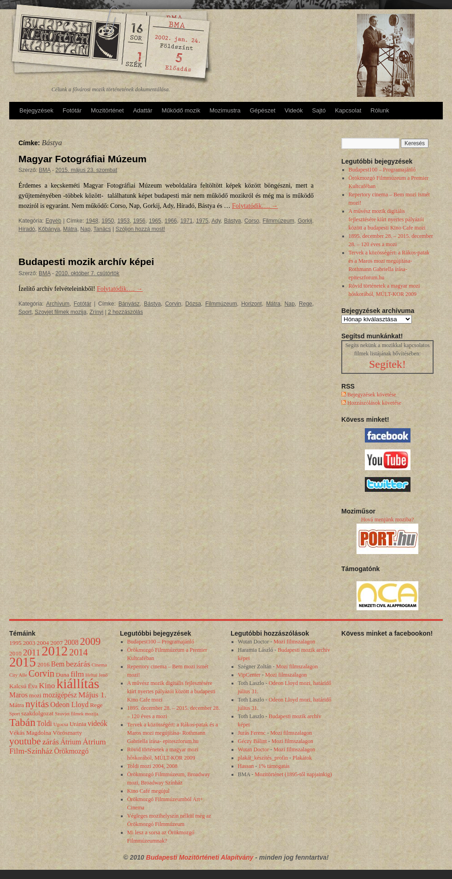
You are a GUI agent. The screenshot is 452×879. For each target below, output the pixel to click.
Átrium (70, 742)
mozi (35, 695)
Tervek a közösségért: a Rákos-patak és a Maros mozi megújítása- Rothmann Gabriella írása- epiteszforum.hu (172, 732)
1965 (155, 221)
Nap (85, 229)
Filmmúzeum (278, 221)
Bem (58, 664)
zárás (50, 741)
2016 (43, 664)
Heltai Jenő (96, 675)
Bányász (129, 304)
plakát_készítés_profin (263, 758)
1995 (15, 642)
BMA (44, 170)
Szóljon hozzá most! (140, 229)
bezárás (78, 663)
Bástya (232, 221)
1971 (186, 221)
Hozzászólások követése (373, 403)
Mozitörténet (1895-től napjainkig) (293, 774)
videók (97, 723)
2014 (78, 652)
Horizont (251, 304)
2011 (31, 652)
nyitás (37, 703)
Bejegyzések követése (371, 394)
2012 (55, 651)
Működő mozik (180, 110)
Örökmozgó (71, 751)
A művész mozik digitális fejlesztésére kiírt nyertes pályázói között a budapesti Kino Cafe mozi (387, 219)
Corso (251, 221)
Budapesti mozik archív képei (86, 261)
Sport (25, 312)
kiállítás (77, 683)
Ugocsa (61, 724)
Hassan (246, 766)
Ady (216, 221)
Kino (47, 685)
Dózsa (193, 304)
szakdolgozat (37, 713)
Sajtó (319, 110)
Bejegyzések (36, 110)
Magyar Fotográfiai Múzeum (82, 158)
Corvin (173, 304)
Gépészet (262, 110)
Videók (294, 110)
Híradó (26, 229)
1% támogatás (274, 766)
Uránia (78, 723)
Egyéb (53, 221)
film (77, 673)
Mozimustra (224, 110)
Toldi (44, 723)
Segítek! (387, 364)
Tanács (102, 229)
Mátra (70, 229)
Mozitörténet (107, 110)
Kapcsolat (348, 110)
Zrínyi (96, 312)
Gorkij (304, 221)
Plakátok (302, 758)
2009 (90, 641)
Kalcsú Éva (23, 686)
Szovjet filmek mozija (60, 312)
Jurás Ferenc (252, 733)
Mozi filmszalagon (294, 641)
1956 (139, 221)
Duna (62, 674)
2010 (15, 653)
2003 (29, 642)
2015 (22, 662)
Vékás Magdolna (30, 732)
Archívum (58, 304)
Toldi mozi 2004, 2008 (152, 766)
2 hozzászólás (125, 312)
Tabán (22, 722)
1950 (107, 221)
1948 (92, 221)
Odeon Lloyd (69, 704)
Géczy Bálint (252, 741)
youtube (25, 741)
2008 (71, 642)
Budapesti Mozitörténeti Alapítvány (201, 857)
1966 (171, 221)
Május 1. (92, 694)
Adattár (142, 110)
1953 (123, 221)
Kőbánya (49, 229)
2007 (56, 642)
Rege (305, 304)
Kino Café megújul (148, 791)
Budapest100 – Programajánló (382, 169)
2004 (43, 642)
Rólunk (379, 110)
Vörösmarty (67, 732)
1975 (202, 221)
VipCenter (249, 675)
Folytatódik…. (255, 205)
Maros (18, 695)
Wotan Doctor (253, 749)
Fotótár (72, 110)
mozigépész (60, 695)
